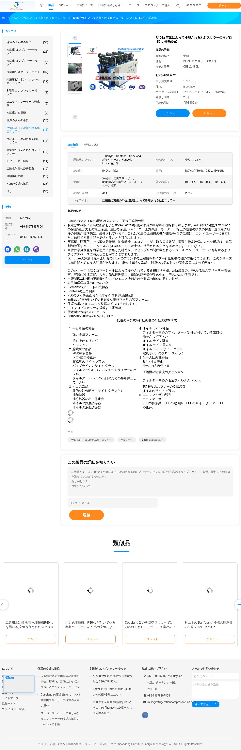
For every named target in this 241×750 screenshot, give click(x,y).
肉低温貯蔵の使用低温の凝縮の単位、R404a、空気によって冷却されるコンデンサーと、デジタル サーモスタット (60, 682)
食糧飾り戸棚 (27, 176)
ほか (27, 191)
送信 (86, 515)
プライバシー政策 (13, 709)
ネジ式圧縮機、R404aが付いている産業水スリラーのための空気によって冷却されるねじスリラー (90, 627)
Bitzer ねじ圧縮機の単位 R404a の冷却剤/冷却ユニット (112, 691)
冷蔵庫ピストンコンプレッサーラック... (27, 81)
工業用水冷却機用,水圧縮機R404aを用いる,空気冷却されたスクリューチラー (30, 627)
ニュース (7, 692)
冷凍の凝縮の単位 (27, 184)
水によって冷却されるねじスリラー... (27, 140)
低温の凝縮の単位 (27, 120)
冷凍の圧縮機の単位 (27, 42)
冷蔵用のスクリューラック (27, 72)
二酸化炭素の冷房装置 (27, 169)
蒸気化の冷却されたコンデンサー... (27, 151)
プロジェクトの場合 (157, 5)
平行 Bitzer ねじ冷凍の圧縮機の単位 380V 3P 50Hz (112, 678)
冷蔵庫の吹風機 (27, 113)
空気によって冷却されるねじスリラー (91, 439)
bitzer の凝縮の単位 (152, 439)
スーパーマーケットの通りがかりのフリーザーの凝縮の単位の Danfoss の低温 (60, 719)
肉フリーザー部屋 (27, 161)
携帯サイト (9, 703)
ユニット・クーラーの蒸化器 (27, 103)
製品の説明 (91, 144)
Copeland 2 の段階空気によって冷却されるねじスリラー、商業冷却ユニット (150, 627)
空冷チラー (127, 439)
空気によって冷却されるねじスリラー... (27, 129)
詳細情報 (73, 144)
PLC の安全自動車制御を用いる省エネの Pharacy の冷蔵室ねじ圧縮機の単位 (112, 707)
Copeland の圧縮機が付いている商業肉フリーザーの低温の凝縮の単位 (61, 700)
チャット (224, 5)
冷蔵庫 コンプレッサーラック (27, 51)
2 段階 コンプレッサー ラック (27, 92)
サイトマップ (10, 698)
